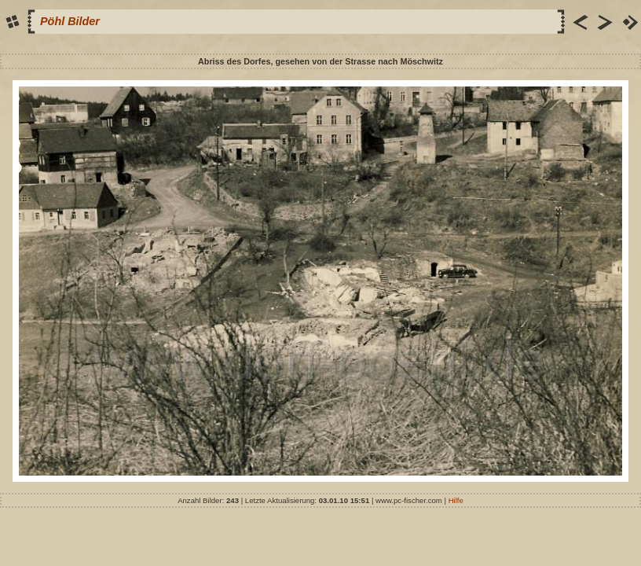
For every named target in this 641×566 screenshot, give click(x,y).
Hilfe (456, 500)
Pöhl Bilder (70, 21)
